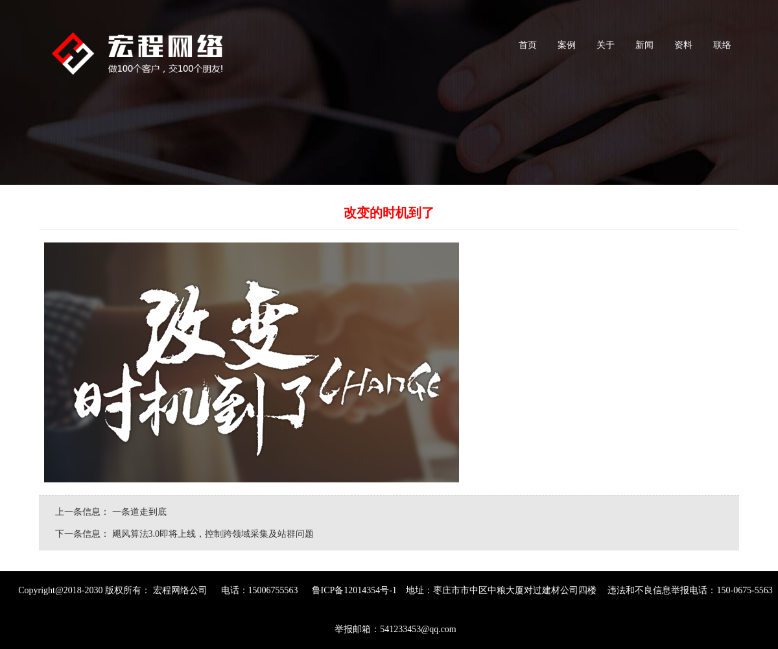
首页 (526, 51)
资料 (681, 51)
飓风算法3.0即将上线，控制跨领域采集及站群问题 (213, 534)
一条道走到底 (140, 512)
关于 (604, 51)
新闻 (643, 51)
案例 (565, 51)
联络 (720, 51)
